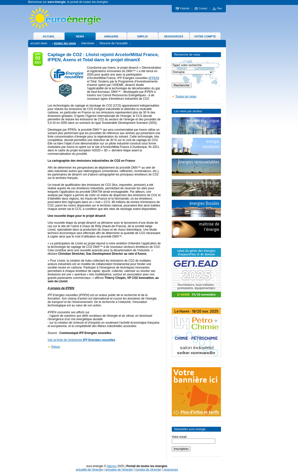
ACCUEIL (49, 36)
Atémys (112, 466)
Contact (203, 8)
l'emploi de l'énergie (148, 469)
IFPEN (153, 78)
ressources (170, 469)
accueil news (39, 43)
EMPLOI (142, 36)
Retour (55, 346)
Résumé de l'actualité (113, 43)
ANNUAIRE (111, 36)
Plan (219, 8)
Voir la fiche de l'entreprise (81, 340)
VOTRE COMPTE (205, 36)
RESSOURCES (173, 36)
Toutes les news (185, 96)
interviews (87, 43)
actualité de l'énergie (89, 469)
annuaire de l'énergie (119, 469)
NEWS (80, 36)
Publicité (184, 8)
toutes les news (65, 43)
